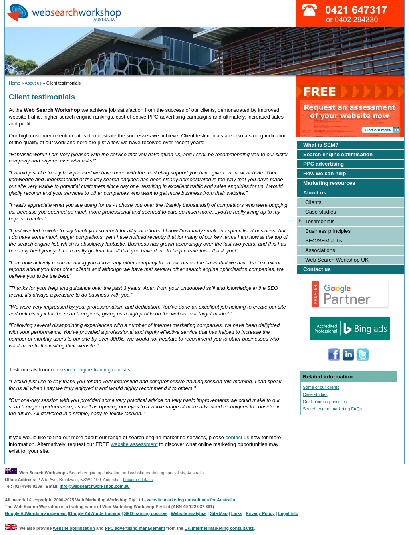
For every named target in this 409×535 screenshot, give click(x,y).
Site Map (219, 513)
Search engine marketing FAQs (332, 408)
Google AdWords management (36, 513)
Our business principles (325, 401)
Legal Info (288, 513)
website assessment (134, 444)
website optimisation (74, 528)
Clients (313, 202)
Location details (138, 479)
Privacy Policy (260, 513)
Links (236, 513)
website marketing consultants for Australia (191, 499)
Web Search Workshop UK (337, 260)
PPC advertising (323, 164)
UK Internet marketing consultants (219, 528)
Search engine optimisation (338, 154)
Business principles (328, 231)
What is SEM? (320, 145)
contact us (237, 437)
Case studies (320, 212)
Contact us (317, 269)
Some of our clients (321, 387)
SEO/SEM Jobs (323, 241)
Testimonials (319, 221)
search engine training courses (95, 370)
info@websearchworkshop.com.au (95, 486)
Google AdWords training (94, 513)
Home (14, 83)
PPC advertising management (135, 528)
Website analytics (188, 513)
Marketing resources (329, 183)
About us (33, 83)
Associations (320, 250)
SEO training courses (145, 513)
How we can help (324, 173)
